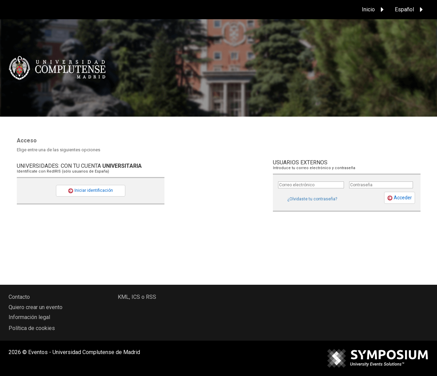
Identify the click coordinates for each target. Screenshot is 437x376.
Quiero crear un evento (35, 307)
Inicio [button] (374, 9)
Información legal (29, 317)
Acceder (399, 198)
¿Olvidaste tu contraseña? (312, 199)
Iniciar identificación (90, 190)
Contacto (19, 297)
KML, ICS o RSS (137, 297)
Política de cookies (32, 328)
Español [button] (410, 9)
